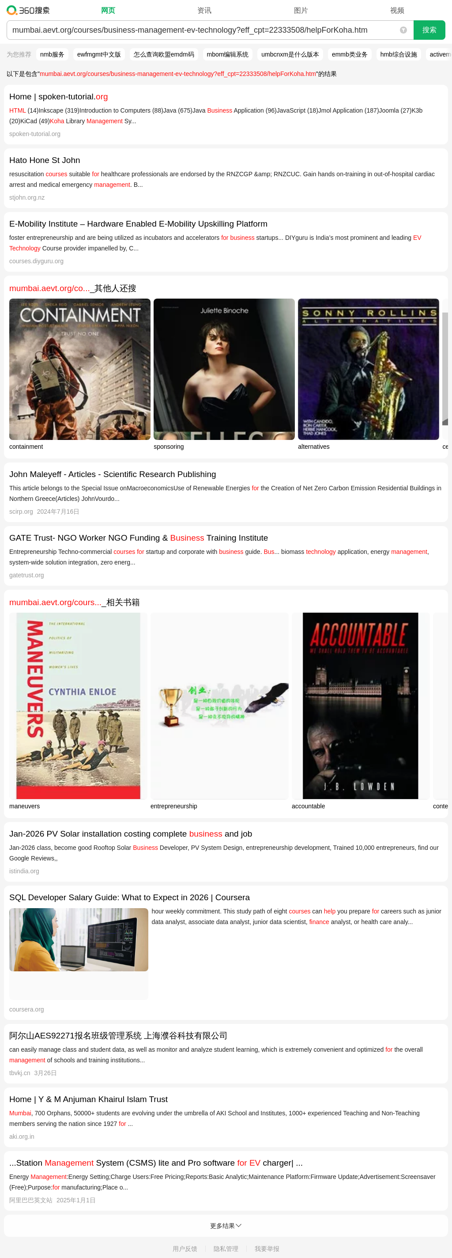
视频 (397, 10)
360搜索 (30, 10)
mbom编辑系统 (228, 54)
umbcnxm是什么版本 (290, 54)
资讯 (204, 10)
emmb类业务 (350, 54)
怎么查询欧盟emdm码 (164, 54)
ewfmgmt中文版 (99, 54)
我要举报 (267, 1248)
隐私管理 (226, 1248)
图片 (301, 10)
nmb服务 (52, 54)
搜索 (429, 30)
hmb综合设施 (398, 54)
